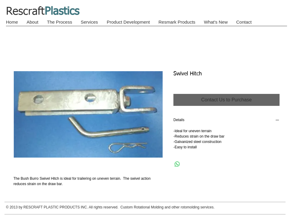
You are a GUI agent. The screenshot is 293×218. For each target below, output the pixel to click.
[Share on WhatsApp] (177, 164)
